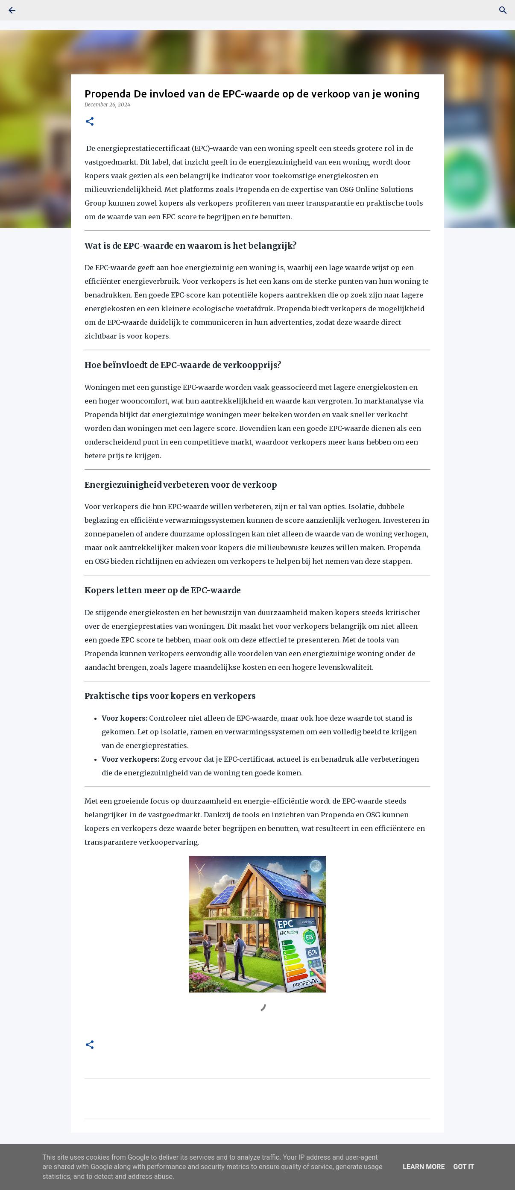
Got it (463, 1167)
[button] (90, 122)
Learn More (424, 1167)
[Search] (503, 10)
